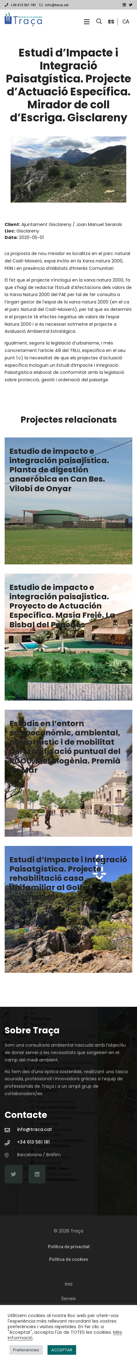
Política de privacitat (68, 1246)
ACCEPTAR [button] (61, 1350)
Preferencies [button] (26, 1350)
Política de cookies (68, 1259)
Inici (68, 1284)
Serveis (68, 1298)
